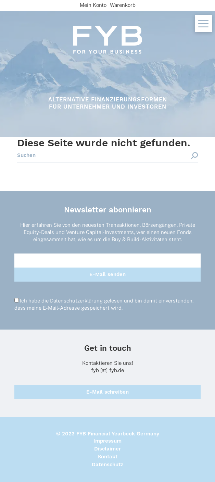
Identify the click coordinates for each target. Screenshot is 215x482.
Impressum (107, 441)
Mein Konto (93, 5)
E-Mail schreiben (107, 392)
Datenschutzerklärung (76, 301)
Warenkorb (123, 5)
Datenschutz (107, 464)
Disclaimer (107, 449)
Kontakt (107, 457)
